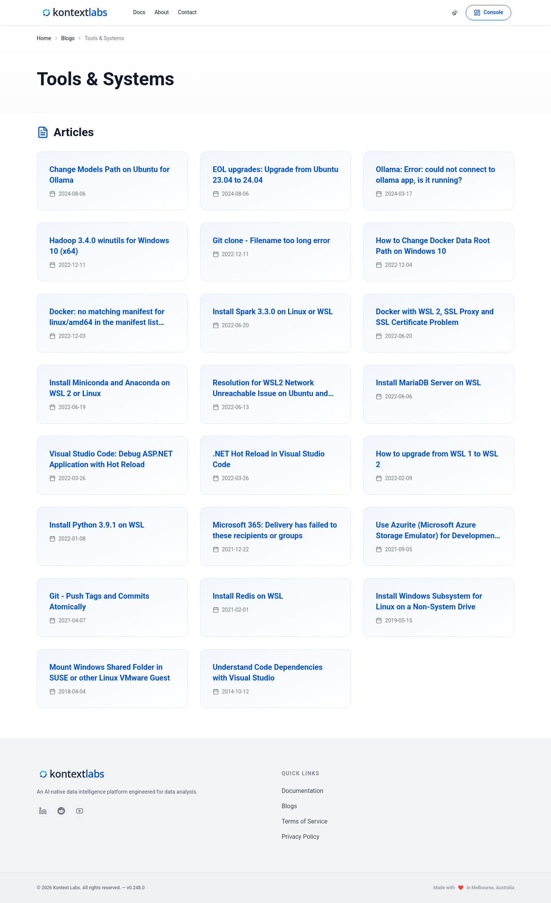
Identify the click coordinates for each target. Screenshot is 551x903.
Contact (187, 12)
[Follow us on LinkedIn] (43, 811)
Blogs (68, 38)
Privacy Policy (301, 836)
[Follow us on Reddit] (61, 811)
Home (44, 38)
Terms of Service (305, 821)
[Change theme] (455, 12)
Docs (139, 12)
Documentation (302, 790)
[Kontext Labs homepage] (74, 12)
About (162, 12)
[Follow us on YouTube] (79, 811)
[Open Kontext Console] (488, 12)
